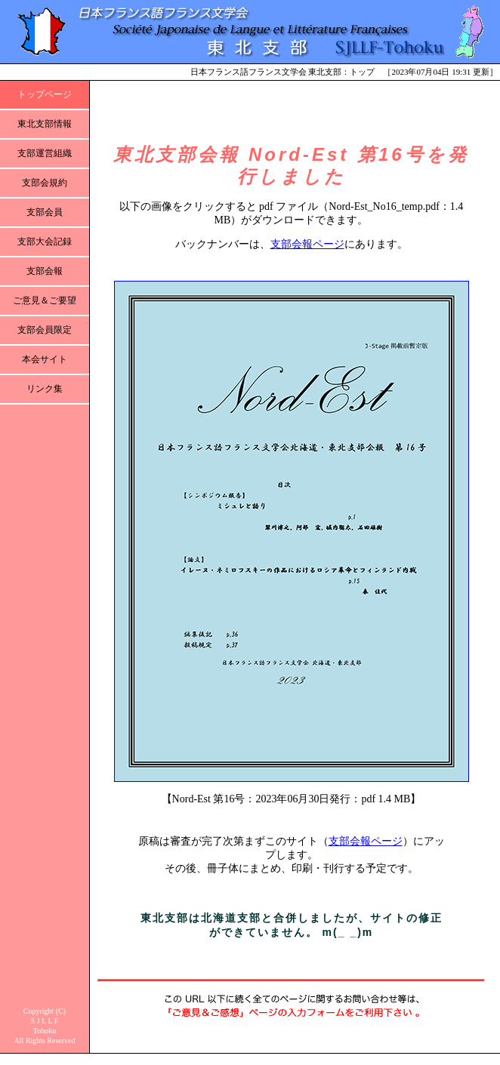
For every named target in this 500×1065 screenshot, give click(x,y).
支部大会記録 (44, 241)
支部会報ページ (307, 244)
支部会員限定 (44, 330)
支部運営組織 (44, 153)
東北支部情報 (44, 124)
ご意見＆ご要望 (44, 300)
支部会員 (44, 212)
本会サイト (44, 359)
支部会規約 (44, 182)
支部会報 (44, 271)
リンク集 (44, 388)
